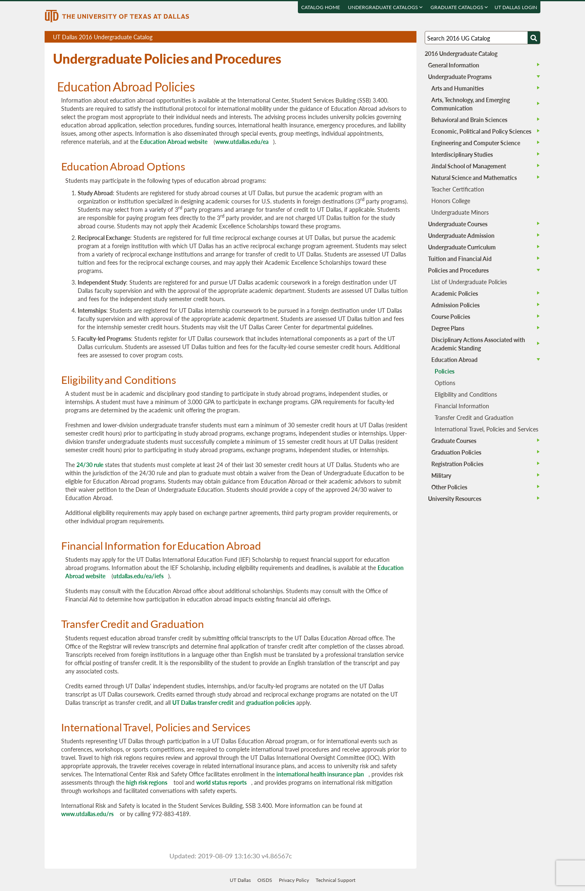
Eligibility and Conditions (466, 394)
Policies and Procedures (458, 270)
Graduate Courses (453, 440)
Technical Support (335, 880)
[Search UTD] (534, 37)
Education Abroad (454, 359)
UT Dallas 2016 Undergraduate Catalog (234, 38)
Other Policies (449, 487)
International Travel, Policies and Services (486, 429)
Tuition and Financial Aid (460, 258)
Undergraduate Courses (458, 224)
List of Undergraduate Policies (469, 282)
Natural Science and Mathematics (474, 177)
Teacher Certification (457, 189)
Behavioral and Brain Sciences (469, 119)
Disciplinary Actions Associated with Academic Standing (478, 343)
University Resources (454, 498)
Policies (444, 371)
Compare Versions (408, 37)
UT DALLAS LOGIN (516, 7)
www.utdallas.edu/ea (242, 141)
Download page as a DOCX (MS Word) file (389, 37)
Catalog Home (320, 7)
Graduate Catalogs (459, 7)
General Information (453, 65)
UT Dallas (240, 880)
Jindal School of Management (468, 166)
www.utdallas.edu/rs (87, 814)
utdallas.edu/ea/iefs (138, 576)
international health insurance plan (320, 774)
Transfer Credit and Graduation (474, 417)
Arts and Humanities (457, 88)
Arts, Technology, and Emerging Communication (470, 104)
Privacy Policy (294, 880)
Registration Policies (457, 464)
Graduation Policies (456, 452)
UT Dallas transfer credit (202, 702)
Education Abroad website (173, 141)
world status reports (221, 782)
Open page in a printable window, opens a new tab (399, 37)
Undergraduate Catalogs (385, 7)
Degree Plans (447, 328)
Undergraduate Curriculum (462, 247)
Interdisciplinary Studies (462, 154)
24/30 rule (89, 464)
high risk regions (146, 782)
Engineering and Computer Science (475, 143)
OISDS (264, 880)
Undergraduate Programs (460, 76)
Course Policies (450, 316)
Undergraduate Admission (461, 235)
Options (445, 382)
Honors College (450, 200)
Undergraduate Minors (460, 212)
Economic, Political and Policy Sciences (481, 131)
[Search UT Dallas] (482, 37)
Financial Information (462, 406)
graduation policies (270, 702)
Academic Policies (454, 293)
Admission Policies (455, 305)
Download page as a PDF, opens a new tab (380, 37)
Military (441, 475)
